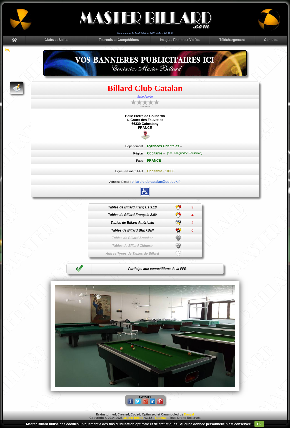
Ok (259, 424)
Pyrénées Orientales (164, 146)
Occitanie (156, 153)
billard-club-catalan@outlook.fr (156, 182)
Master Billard (133, 417)
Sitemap (161, 417)
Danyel (189, 414)
